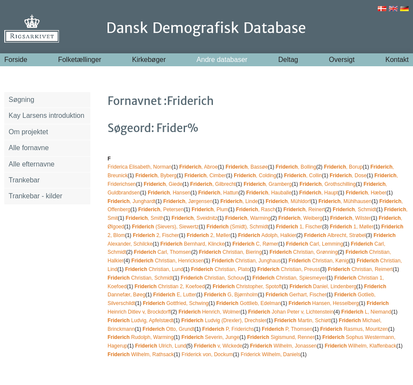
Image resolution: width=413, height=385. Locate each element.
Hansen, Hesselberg (324, 303)
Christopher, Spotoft (247, 286)
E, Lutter (174, 295)
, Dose (348, 175)
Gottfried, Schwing (176, 303)
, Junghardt (131, 201)
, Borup (343, 167)
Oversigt (342, 59)
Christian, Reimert (360, 269)
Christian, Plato (220, 269)
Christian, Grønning (304, 252)
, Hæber (366, 193)
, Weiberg (300, 218)
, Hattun (218, 193)
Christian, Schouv (213, 278)
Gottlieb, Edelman (248, 303)
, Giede (163, 184)
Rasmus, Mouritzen (354, 329)
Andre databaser (222, 59)
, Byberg (156, 175)
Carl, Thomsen (162, 252)
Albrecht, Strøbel (335, 235)
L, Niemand (366, 312)
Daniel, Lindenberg (323, 286)
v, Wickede (218, 346)
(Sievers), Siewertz (165, 227)
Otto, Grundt (168, 329)
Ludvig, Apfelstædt (140, 320)
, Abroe (198, 167)
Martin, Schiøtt (302, 320)
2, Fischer (156, 235)
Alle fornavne (29, 147)
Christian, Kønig (319, 261)
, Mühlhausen (344, 201)
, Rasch (256, 209)
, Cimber (205, 175)
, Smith (145, 218)
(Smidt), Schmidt (237, 227)
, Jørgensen (188, 201)
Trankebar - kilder (35, 196)
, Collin (303, 175)
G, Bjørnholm (231, 295)
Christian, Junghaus (246, 261)
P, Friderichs (228, 329)
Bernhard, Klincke (192, 244)
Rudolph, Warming (141, 337)
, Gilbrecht (213, 184)
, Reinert (304, 209)
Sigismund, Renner (280, 337)
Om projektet (28, 132)
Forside (15, 59)
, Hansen (169, 193)
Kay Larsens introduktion (46, 115)
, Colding (255, 175)
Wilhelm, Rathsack (141, 354)
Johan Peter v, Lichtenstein (291, 312)
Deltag (288, 59)
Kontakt (397, 59)
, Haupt (318, 193)
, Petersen (161, 209)
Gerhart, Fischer (296, 295)
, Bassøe (246, 167)
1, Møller (351, 227)
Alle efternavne (32, 164)
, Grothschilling (327, 184)
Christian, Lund (154, 269)
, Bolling (296, 167)
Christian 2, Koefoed (170, 286)
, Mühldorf (288, 201)
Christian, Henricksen (167, 261)
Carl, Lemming (314, 244)
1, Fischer (299, 227)
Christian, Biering (230, 252)
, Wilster (350, 218)
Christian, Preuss (288, 269)
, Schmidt (354, 209)
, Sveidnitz (195, 218)
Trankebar (24, 180)
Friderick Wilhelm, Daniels (270, 354)
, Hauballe (268, 193)
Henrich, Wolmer (209, 312)
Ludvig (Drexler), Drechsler (223, 320)
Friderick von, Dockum (207, 354)
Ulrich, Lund (160, 346)
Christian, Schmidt (140, 278)
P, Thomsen (287, 329)
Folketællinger (79, 59)
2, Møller (208, 235)
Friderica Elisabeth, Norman (140, 167)
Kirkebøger (149, 59)
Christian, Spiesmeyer (290, 278)
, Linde (239, 201)
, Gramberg (267, 184)
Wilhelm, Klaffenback (361, 346)
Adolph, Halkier (267, 235)
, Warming (248, 218)
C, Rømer (255, 244)
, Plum (209, 209)
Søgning (21, 99)
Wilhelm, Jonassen (283, 346)
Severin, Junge (211, 337)
